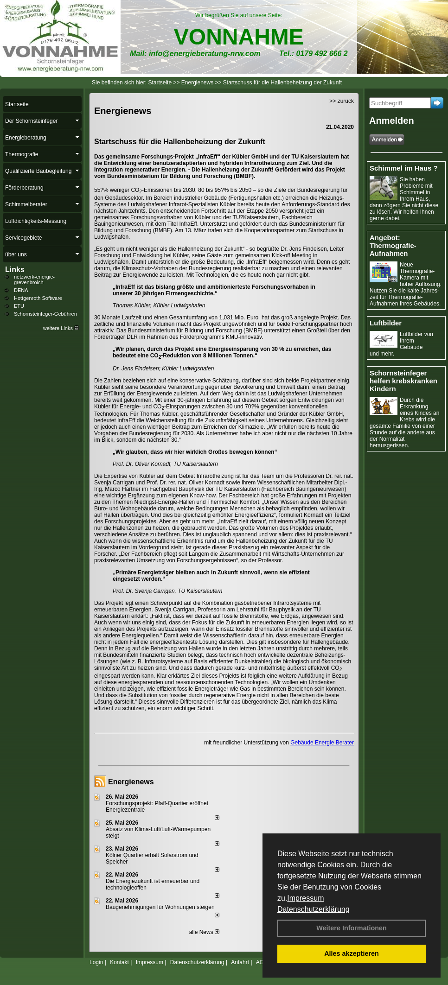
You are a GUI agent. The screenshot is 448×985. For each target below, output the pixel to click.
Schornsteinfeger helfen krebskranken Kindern (403, 381)
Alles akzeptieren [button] (351, 953)
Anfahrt (240, 962)
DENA (21, 290)
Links (15, 269)
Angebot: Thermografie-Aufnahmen (393, 245)
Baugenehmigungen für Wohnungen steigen (160, 907)
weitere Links (61, 328)
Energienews (131, 782)
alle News (204, 932)
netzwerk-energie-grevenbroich (34, 279)
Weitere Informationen (351, 928)
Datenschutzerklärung (313, 909)
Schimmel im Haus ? (404, 168)
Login (96, 962)
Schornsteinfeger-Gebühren (45, 314)
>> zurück (341, 101)
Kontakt (119, 962)
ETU (19, 306)
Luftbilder (386, 323)
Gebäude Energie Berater (322, 742)
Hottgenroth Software (38, 298)
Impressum (305, 898)
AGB (262, 962)
